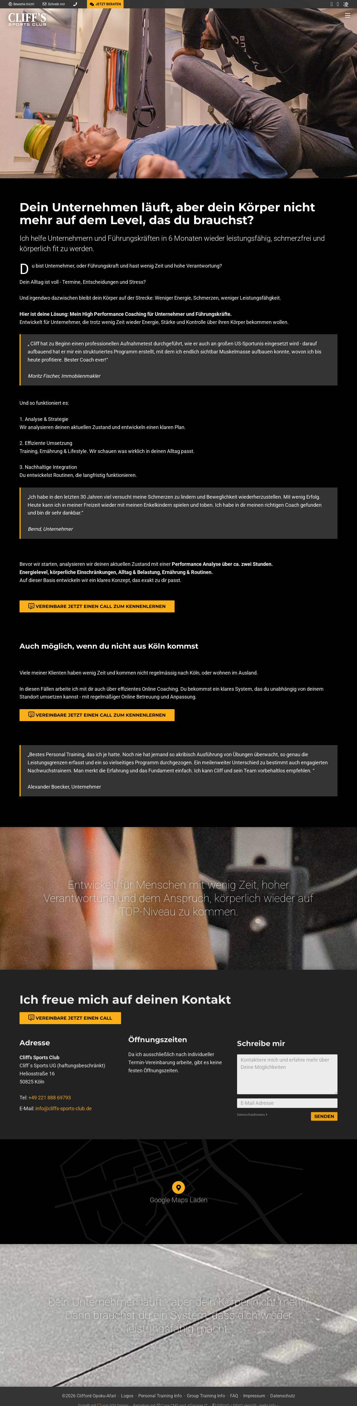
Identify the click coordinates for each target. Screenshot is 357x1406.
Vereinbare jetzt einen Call (70, 1018)
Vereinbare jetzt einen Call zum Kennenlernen (97, 606)
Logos (127, 1388)
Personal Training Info (160, 1388)
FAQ (234, 1388)
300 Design (119, 1397)
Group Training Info (206, 1388)
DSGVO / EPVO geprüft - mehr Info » (245, 1397)
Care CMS (167, 1397)
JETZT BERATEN (105, 4)
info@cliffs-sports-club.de (63, 1132)
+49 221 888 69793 (49, 1121)
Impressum (254, 1388)
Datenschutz (282, 1388)
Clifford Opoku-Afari (96, 1388)
